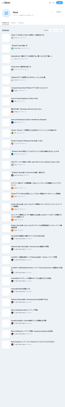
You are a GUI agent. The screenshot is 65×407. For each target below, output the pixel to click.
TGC (15, 133)
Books (13, 23)
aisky (15, 101)
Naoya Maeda (17, 48)
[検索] (53, 3)
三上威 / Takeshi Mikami (20, 238)
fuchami (16, 80)
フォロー (58, 12)
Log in (59, 2)
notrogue (16, 111)
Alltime (52, 30)
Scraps (21, 23)
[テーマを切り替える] (50, 3)
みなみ (15, 37)
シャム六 (16, 143)
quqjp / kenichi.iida (18, 175)
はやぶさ (16, 58)
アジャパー (17, 69)
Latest (59, 30)
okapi (15, 164)
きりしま (16, 154)
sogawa (16, 90)
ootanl (15, 188)
